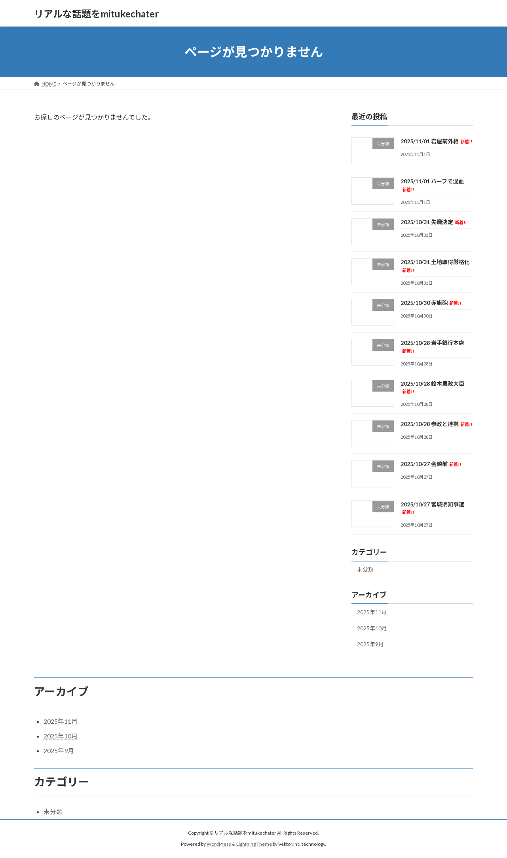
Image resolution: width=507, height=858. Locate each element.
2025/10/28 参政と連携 (436, 423)
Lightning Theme (254, 844)
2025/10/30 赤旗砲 (430, 302)
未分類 (365, 569)
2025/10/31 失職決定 (433, 222)
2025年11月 (372, 612)
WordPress (219, 844)
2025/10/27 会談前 (430, 464)
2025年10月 (372, 628)
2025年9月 (370, 644)
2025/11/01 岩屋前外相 (436, 141)
